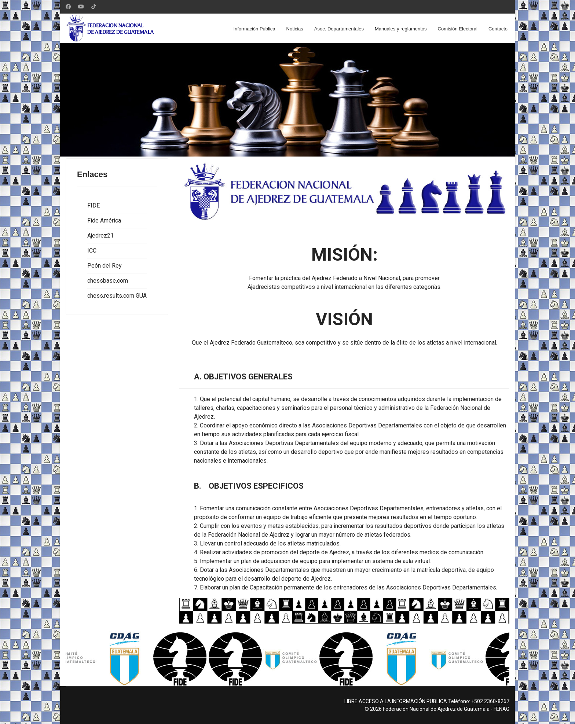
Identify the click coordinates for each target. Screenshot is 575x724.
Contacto (498, 29)
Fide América (104, 220)
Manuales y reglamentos (401, 29)
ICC (91, 250)
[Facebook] (68, 7)
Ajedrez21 (100, 235)
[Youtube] (81, 7)
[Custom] (93, 7)
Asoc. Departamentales (339, 29)
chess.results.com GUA (117, 295)
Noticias (294, 29)
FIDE (93, 205)
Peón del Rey (104, 265)
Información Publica (254, 29)
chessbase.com (107, 280)
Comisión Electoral (457, 29)
